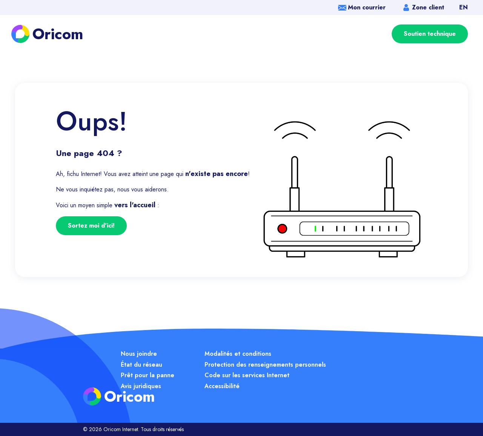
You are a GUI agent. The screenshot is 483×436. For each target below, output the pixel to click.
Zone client (428, 7)
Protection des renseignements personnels (265, 364)
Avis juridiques (141, 386)
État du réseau (141, 364)
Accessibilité (222, 386)
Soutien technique (430, 33)
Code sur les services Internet (247, 375)
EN (463, 7)
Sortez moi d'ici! (91, 225)
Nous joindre (139, 353)
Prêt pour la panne (147, 375)
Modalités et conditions (238, 353)
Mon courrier (367, 7)
